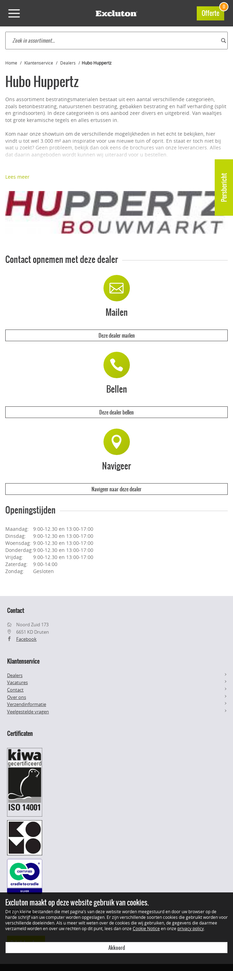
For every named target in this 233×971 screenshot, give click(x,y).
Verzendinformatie (26, 704)
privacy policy (190, 928)
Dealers (68, 63)
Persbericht (224, 187)
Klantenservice (38, 63)
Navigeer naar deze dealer (116, 489)
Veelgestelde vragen (28, 711)
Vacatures (17, 682)
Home (11, 63)
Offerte (213, 12)
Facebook (26, 639)
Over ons (16, 697)
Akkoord (116, 948)
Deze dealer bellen (116, 412)
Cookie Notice (146, 928)
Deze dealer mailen (117, 335)
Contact (15, 690)
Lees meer (17, 176)
